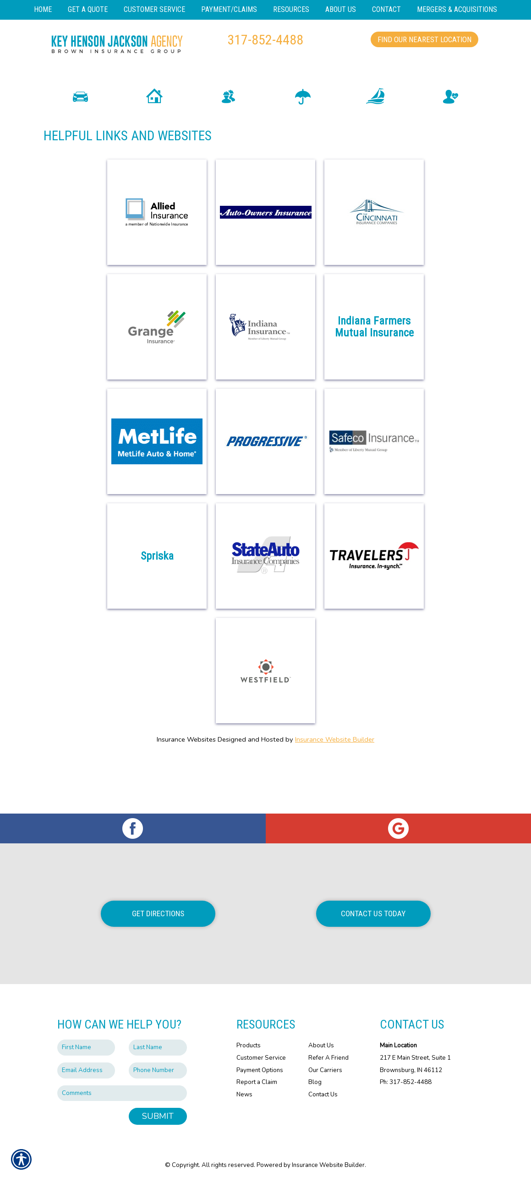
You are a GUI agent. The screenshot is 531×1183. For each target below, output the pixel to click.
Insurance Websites (186, 794)
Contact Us (323, 1094)
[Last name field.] (158, 1048)
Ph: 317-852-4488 (406, 1082)
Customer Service (261, 1058)
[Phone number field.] (158, 1070)
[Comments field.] (122, 1093)
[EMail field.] (86, 1070)
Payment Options (259, 1070)
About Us (321, 1045)
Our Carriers (325, 1070)
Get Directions (158, 913)
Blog (315, 1082)
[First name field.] (86, 1048)
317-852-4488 (265, 40)
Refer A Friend (328, 1058)
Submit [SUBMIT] (158, 1116)
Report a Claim (256, 1082)
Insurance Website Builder (334, 794)
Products (248, 1045)
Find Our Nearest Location (424, 39)
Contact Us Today (373, 913)
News (244, 1094)
